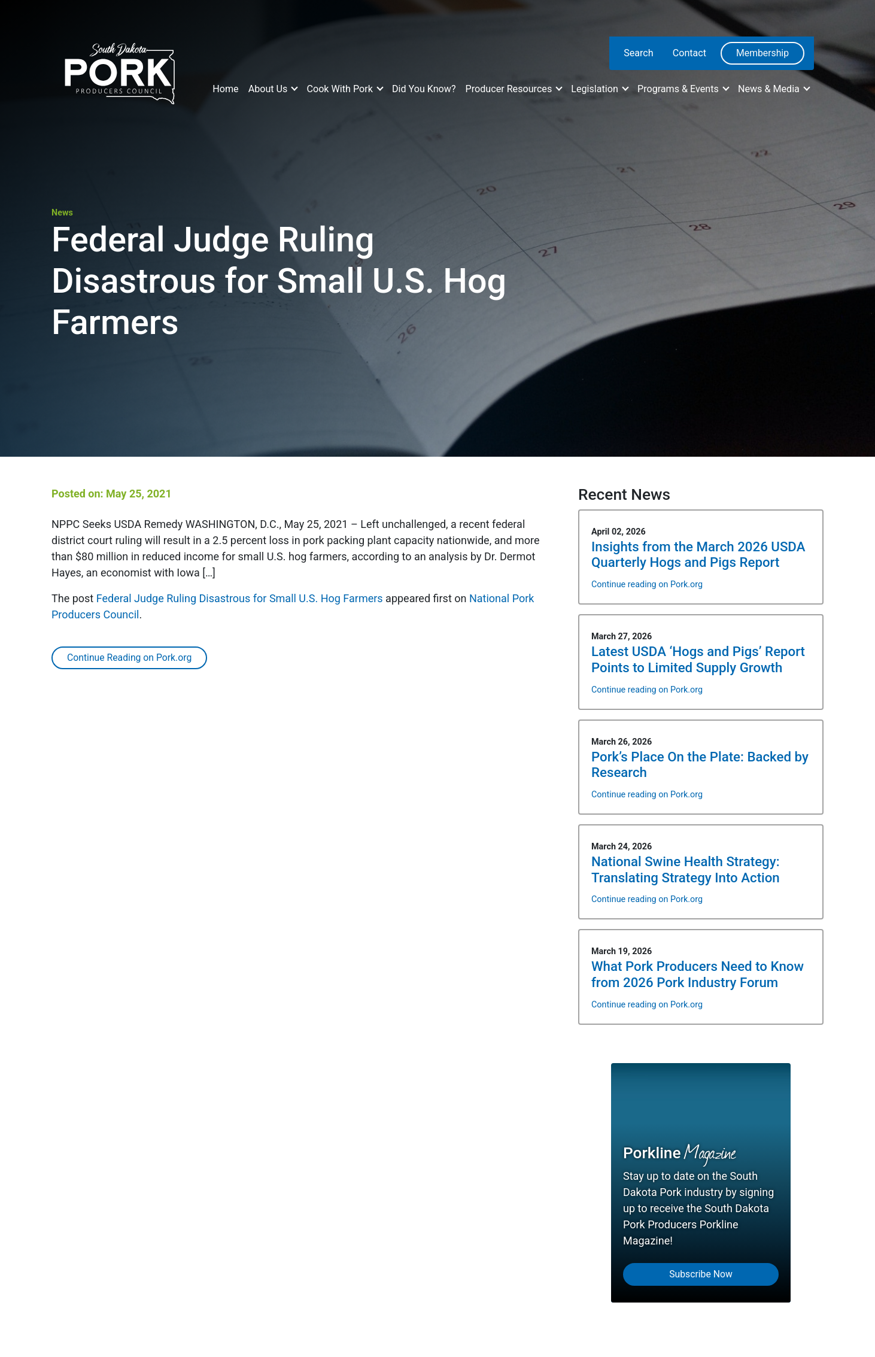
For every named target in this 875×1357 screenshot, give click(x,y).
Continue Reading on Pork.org (129, 657)
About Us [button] (269, 89)
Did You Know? (424, 89)
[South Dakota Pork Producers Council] (118, 70)
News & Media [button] (770, 89)
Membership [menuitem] (762, 53)
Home (225, 89)
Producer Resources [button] (510, 89)
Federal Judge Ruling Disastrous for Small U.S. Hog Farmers (239, 598)
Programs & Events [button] (679, 89)
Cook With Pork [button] (340, 89)
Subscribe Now (701, 1274)
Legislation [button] (596, 89)
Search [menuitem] (639, 53)
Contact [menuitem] (689, 53)
